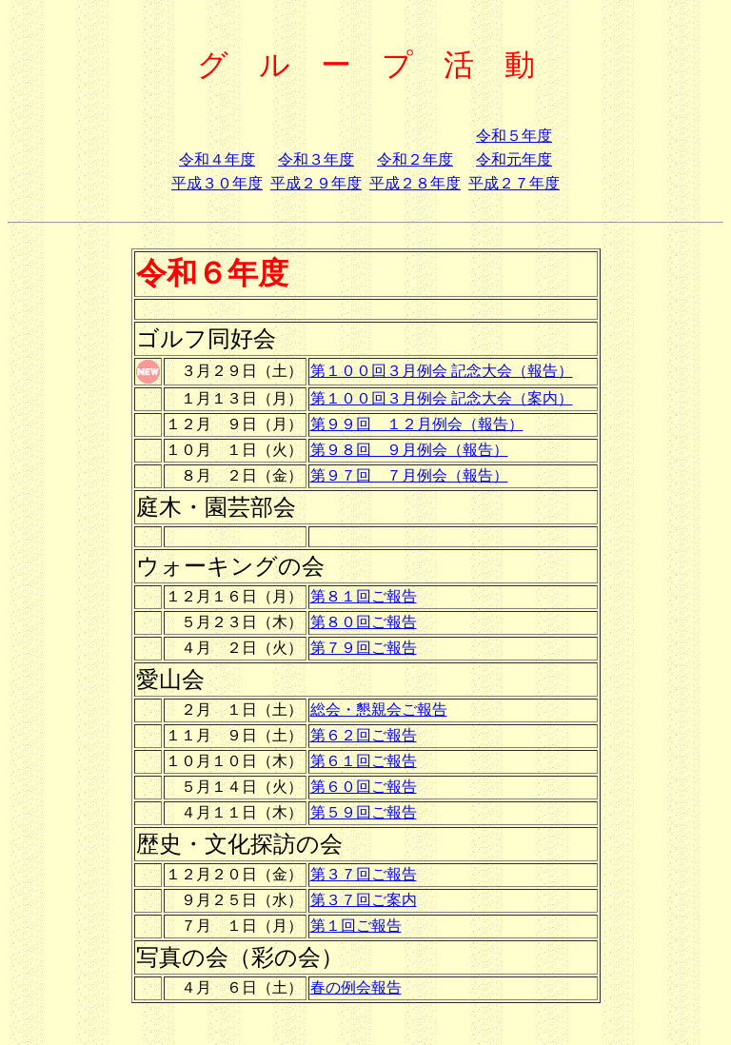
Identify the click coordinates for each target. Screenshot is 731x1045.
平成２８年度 (415, 183)
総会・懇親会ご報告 (378, 709)
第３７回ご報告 (363, 874)
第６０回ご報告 (363, 787)
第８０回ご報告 (363, 622)
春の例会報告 (356, 987)
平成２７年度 (514, 183)
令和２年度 (415, 159)
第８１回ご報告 (363, 596)
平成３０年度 (217, 183)
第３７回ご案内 (363, 900)
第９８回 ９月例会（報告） (409, 450)
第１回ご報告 (356, 925)
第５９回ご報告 (363, 812)
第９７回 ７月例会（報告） (409, 475)
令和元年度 (514, 159)
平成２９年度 (316, 183)
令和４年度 (217, 159)
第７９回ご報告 (363, 648)
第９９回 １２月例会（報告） (417, 424)
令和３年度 (316, 159)
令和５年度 (514, 136)
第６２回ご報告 (363, 735)
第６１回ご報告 (363, 761)
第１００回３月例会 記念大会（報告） (441, 371)
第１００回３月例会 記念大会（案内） (441, 398)
